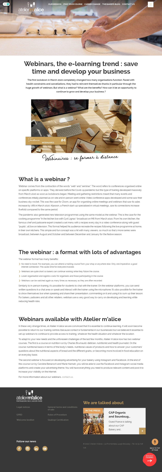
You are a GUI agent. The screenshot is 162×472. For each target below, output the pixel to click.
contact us (67, 377)
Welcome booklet (25, 420)
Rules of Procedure (57, 414)
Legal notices (23, 407)
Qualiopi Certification (58, 420)
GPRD (19, 414)
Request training (149, 459)
